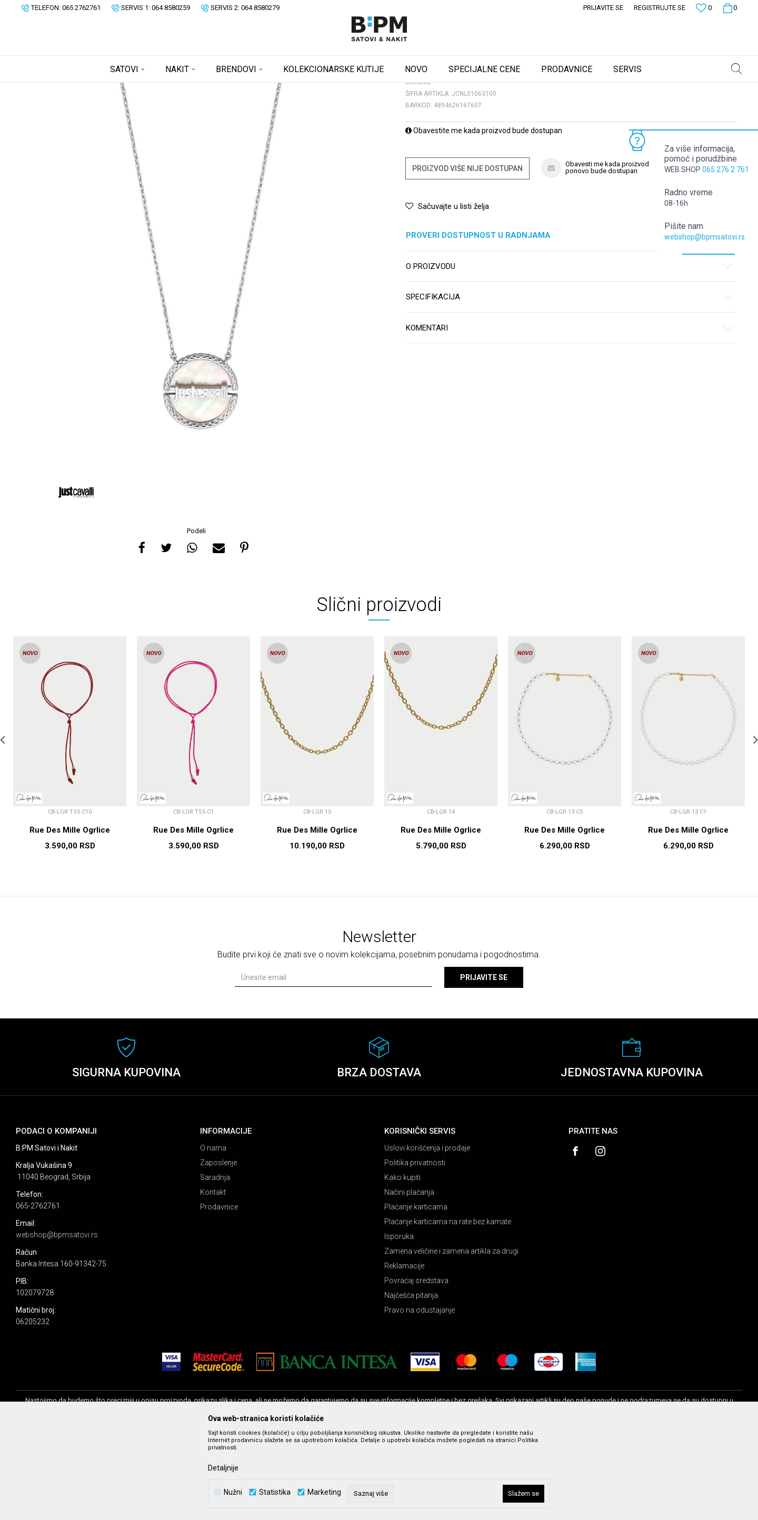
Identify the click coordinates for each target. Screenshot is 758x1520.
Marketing (324, 1492)
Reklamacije (404, 1348)
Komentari (569, 410)
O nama (213, 1230)
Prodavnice (219, 1289)
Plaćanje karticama (415, 1289)
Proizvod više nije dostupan (467, 251)
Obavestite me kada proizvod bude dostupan (483, 213)
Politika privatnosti (414, 1245)
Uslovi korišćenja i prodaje (427, 1230)
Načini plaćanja (409, 1275)
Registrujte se (659, 8)
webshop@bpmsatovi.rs (704, 237)
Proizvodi (90, 89)
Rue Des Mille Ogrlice (69, 912)
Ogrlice (145, 89)
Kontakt (213, 1275)
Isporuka (399, 1319)
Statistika (275, 1492)
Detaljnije (223, 1468)
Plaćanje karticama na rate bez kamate (447, 1304)
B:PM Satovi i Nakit (42, 89)
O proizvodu (569, 349)
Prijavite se (483, 1060)
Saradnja (215, 1260)
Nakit (119, 89)
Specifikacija (569, 379)
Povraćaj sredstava (416, 1363)
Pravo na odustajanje (419, 1392)
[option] (197, 356)
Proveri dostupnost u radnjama (569, 318)
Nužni (233, 1492)
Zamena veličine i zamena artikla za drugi (451, 1333)
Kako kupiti (402, 1260)
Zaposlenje (218, 1245)
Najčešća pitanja (411, 1378)
